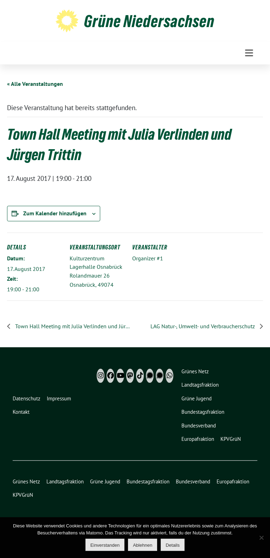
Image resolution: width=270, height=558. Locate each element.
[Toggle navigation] (249, 53)
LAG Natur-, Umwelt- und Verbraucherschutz (203, 326)
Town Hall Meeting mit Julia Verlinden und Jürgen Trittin (73, 326)
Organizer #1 (147, 258)
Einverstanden (105, 545)
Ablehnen (142, 545)
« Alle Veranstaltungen (35, 83)
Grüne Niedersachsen (149, 21)
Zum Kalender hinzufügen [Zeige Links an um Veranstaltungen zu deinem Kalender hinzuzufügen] (54, 213)
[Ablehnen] (261, 537)
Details (173, 545)
